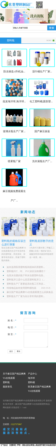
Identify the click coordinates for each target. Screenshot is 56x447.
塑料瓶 (6, 382)
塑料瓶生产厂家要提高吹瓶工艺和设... (26, 284)
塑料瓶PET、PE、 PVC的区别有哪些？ (26, 271)
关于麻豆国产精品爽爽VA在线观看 (14, 375)
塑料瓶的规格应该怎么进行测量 (13, 242)
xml (24, 407)
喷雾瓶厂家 (14, 161)
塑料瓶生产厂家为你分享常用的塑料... (26, 296)
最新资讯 (7, 386)
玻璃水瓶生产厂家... (14, 131)
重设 (18, 351)
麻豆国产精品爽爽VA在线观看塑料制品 (32, 404)
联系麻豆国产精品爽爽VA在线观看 (39, 388)
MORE (48, 40)
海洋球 (31, 378)
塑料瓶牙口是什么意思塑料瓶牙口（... (26, 279)
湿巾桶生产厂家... (42, 71)
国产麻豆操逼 (42, 131)
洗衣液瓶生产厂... (42, 161)
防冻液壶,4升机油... (14, 71)
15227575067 (16, 424)
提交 (11, 351)
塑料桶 (31, 382)
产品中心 (32, 373)
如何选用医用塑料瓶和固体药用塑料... (26, 267)
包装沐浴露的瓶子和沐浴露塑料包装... (26, 275)
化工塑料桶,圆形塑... (41, 101)
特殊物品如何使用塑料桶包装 (21, 288)
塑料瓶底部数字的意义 (41, 242)
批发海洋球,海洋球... (14, 101)
